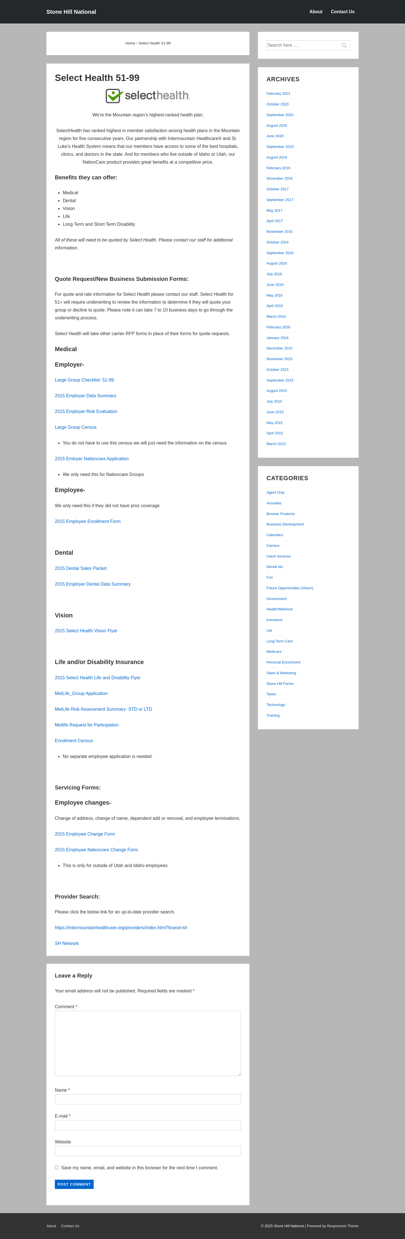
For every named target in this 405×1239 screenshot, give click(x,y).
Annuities (273, 503)
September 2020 (279, 115)
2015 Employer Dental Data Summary (92, 584)
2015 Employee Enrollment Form (88, 521)
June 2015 (275, 412)
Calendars (274, 535)
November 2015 (279, 359)
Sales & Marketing (281, 673)
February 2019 (278, 168)
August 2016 (276, 263)
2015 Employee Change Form (85, 834)
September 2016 (279, 253)
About (315, 11)
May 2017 (274, 210)
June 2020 (275, 136)
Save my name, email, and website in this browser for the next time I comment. (139, 1167)
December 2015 (279, 348)
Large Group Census (76, 427)
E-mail (61, 1116)
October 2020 (277, 104)
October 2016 (277, 242)
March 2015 (276, 444)
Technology (275, 705)
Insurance (274, 620)
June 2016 (275, 285)
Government (276, 599)
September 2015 (279, 380)
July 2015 (274, 401)
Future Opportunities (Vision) (289, 588)
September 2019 (279, 147)
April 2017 (274, 221)
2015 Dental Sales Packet (81, 568)
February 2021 (278, 93)
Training (272, 715)
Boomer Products (280, 514)
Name (61, 1090)
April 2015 (274, 433)
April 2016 (274, 306)
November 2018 (279, 178)
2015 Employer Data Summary (85, 395)
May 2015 (274, 423)
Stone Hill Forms (279, 683)
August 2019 (276, 157)
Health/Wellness (279, 609)
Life (269, 630)
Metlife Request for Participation (87, 725)
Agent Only (275, 492)
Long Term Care (279, 641)
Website (63, 1141)
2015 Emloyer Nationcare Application (92, 458)
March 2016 (276, 316)
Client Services (278, 556)
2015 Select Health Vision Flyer (86, 630)
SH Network (67, 943)
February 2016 (278, 327)
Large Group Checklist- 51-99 (84, 380)
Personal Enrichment (283, 662)
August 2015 (276, 391)
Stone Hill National (71, 12)
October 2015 (277, 369)
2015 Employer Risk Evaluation (86, 411)
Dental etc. (275, 567)
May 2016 (274, 295)
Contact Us (343, 11)
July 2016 (274, 274)
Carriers (272, 545)
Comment (66, 1006)
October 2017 (277, 189)
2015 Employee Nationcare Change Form (96, 849)
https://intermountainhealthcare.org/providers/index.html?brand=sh (121, 927)
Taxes (271, 694)
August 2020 (276, 125)
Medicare (273, 651)
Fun (269, 577)
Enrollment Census (74, 740)
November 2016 (279, 231)
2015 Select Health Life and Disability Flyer (98, 677)
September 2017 (279, 200)
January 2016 (277, 338)
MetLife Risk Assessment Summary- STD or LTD (103, 709)
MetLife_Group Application (81, 693)
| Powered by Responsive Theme (332, 1226)
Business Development (285, 524)
